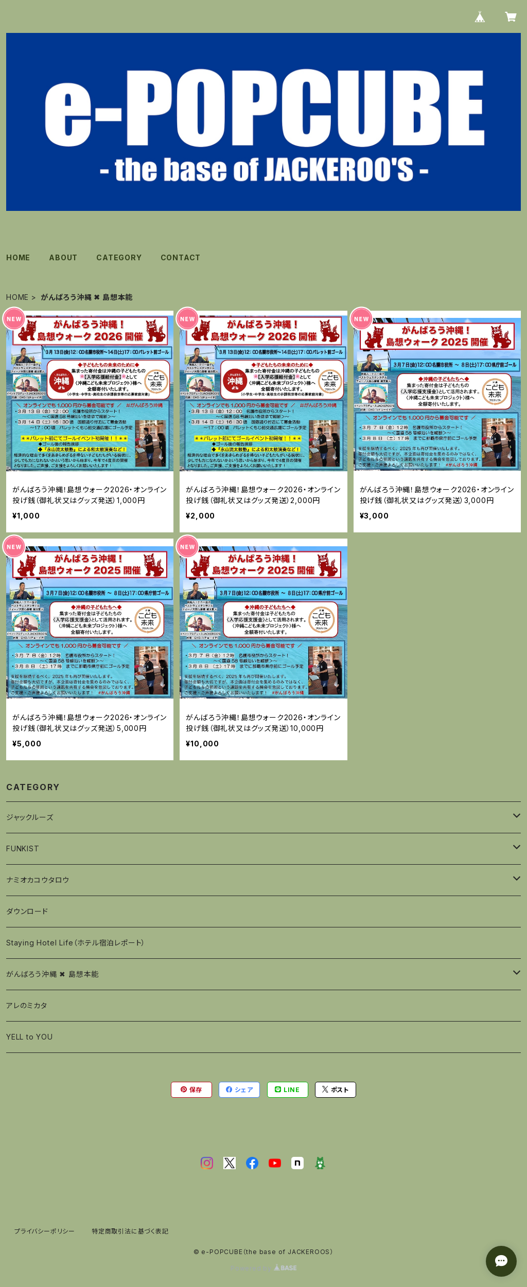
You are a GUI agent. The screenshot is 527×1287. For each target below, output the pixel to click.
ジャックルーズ (30, 817)
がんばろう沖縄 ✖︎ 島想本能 (52, 974)
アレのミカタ (26, 1005)
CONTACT (181, 257)
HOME (18, 257)
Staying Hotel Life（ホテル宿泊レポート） (76, 942)
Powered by (263, 1268)
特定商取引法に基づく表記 (130, 1231)
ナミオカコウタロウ (37, 879)
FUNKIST (23, 848)
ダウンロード (27, 911)
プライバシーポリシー (44, 1231)
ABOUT (63, 257)
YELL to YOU (29, 1036)
